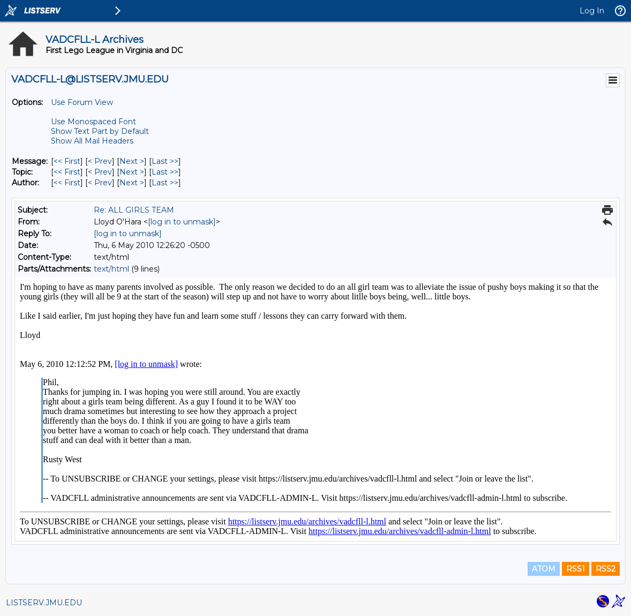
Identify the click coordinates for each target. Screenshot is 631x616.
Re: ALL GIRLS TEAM (134, 210)
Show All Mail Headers (92, 141)
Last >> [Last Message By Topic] (165, 172)
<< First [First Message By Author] (67, 182)
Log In (592, 11)
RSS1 (575, 569)
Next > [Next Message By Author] (131, 182)
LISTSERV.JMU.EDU (44, 602)
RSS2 (605, 569)
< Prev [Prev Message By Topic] (100, 172)
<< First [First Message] (67, 161)
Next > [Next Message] (131, 161)
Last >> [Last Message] (165, 161)
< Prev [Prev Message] (100, 161)
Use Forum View (82, 102)
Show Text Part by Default (100, 131)
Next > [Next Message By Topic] (131, 172)
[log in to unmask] (182, 222)
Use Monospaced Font (93, 121)
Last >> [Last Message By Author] (165, 182)
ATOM (543, 569)
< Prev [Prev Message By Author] (100, 182)
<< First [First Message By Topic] (67, 172)
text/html (111, 269)
